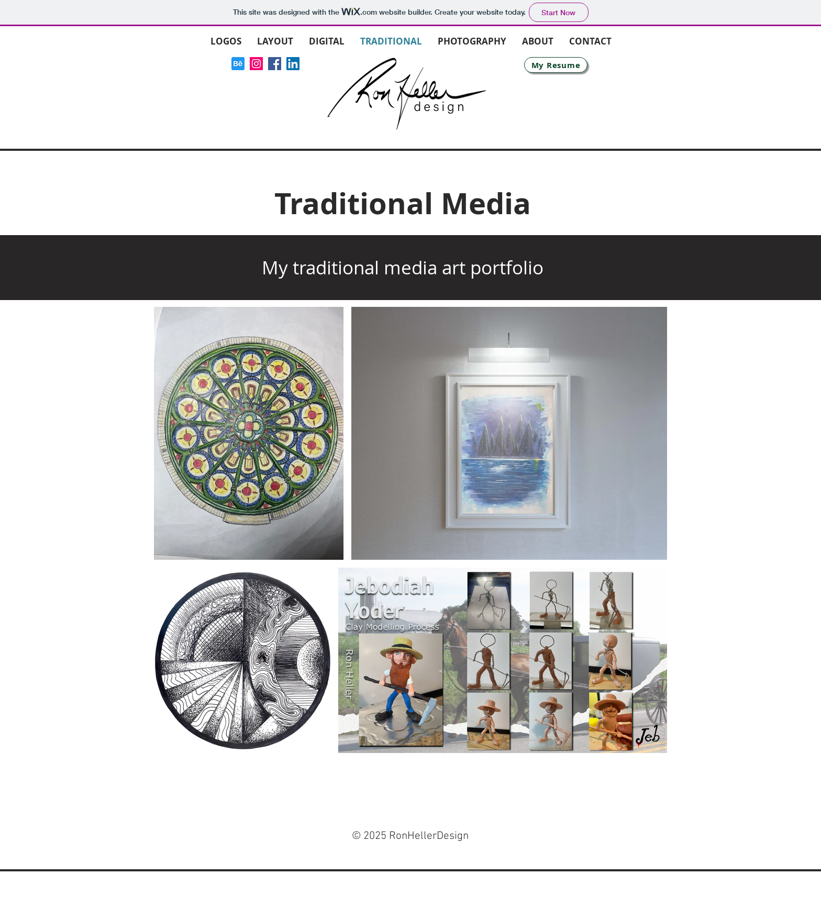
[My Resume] (555, 65)
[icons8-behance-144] (238, 63)
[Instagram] (256, 63)
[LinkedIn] (292, 63)
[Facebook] (274, 63)
